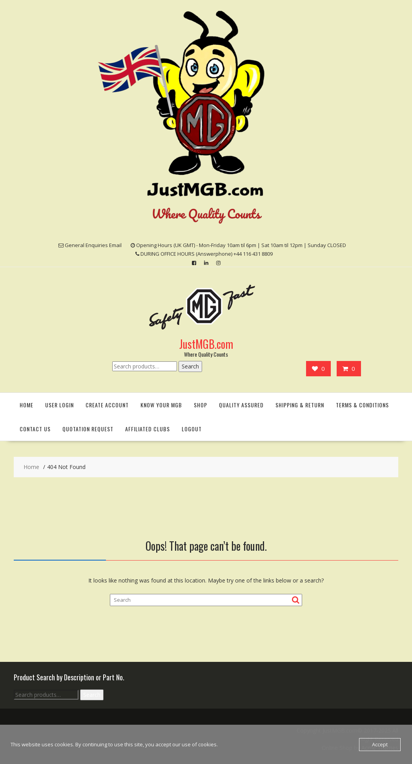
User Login (59, 405)
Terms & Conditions (362, 405)
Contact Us (35, 429)
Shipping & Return (299, 405)
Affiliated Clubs (147, 429)
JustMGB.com (206, 344)
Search (190, 366)
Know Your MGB (161, 405)
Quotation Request (87, 429)
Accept (380, 744)
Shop (200, 405)
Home (26, 405)
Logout (192, 429)
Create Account (107, 405)
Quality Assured (241, 405)
